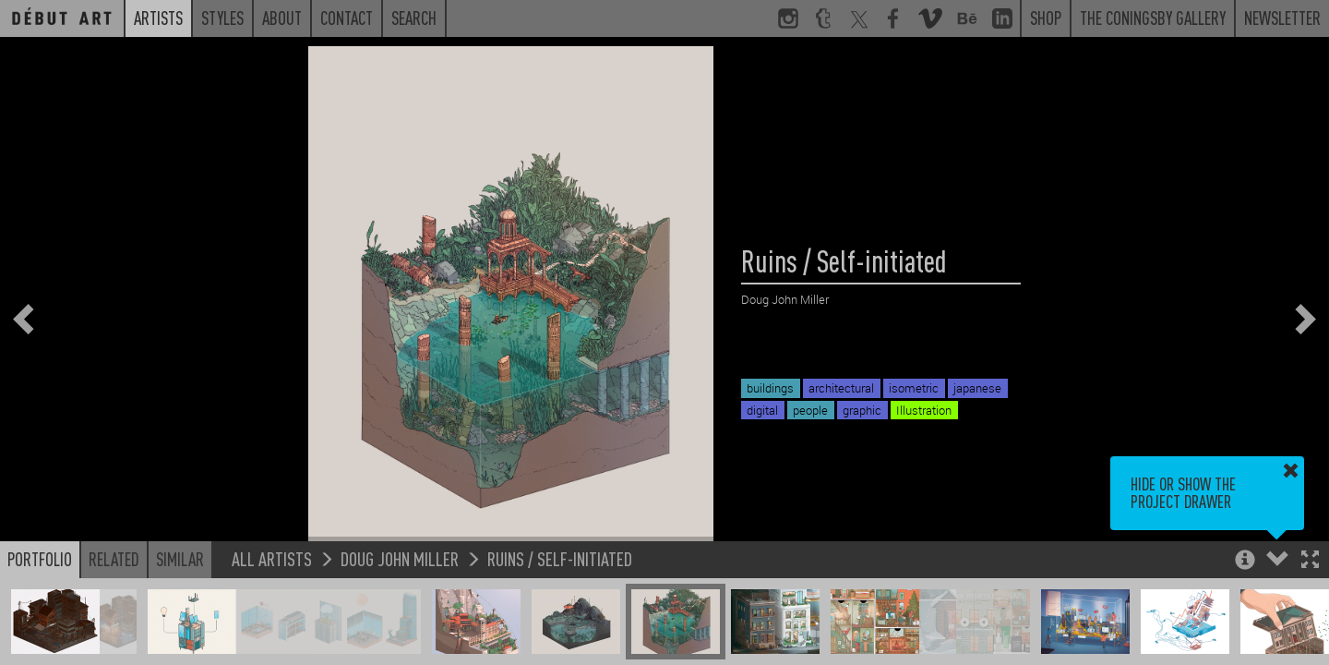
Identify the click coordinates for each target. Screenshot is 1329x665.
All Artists (272, 558)
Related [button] (114, 559)
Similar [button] (180, 559)
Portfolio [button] (39, 559)
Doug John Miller (400, 558)
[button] (1310, 561)
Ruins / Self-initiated (559, 558)
